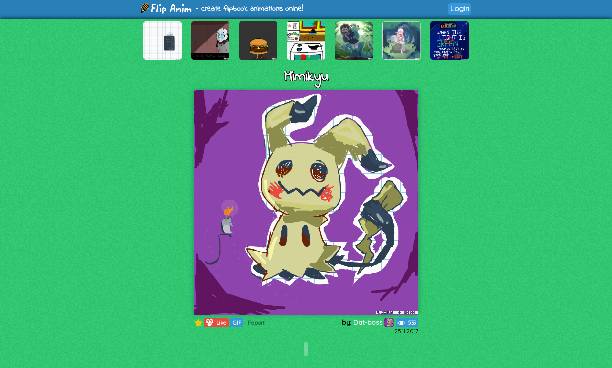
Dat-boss (373, 322)
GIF (237, 322)
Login (459, 8)
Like (215, 322)
